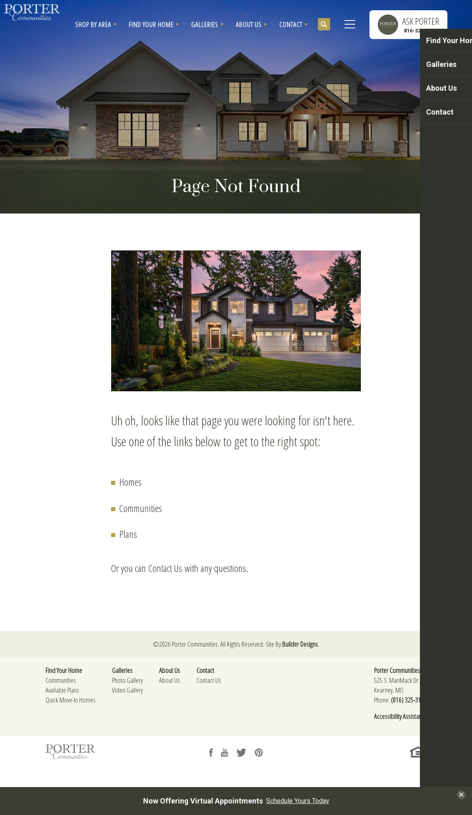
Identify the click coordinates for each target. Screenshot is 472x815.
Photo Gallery (127, 680)
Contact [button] (290, 24)
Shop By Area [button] (93, 24)
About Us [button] (249, 24)
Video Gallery (127, 690)
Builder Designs (300, 644)
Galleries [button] (204, 24)
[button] (96, 24)
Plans (128, 534)
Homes (130, 482)
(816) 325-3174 (408, 700)
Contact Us (165, 568)
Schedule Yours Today (297, 801)
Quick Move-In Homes (71, 700)
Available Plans (62, 690)
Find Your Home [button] (151, 24)
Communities (140, 508)
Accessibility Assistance (400, 716)
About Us (169, 680)
